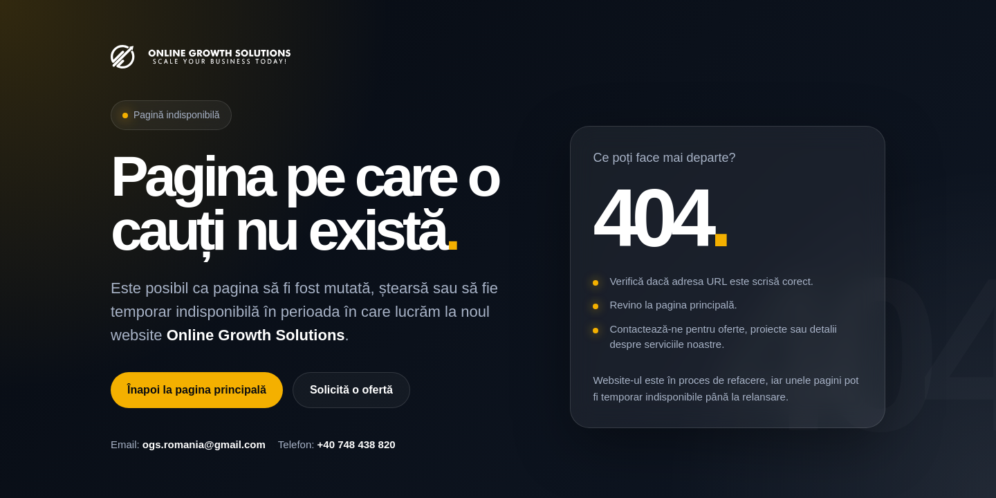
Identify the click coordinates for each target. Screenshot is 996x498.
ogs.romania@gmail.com (204, 444)
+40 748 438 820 (356, 444)
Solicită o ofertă (351, 390)
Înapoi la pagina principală (196, 390)
